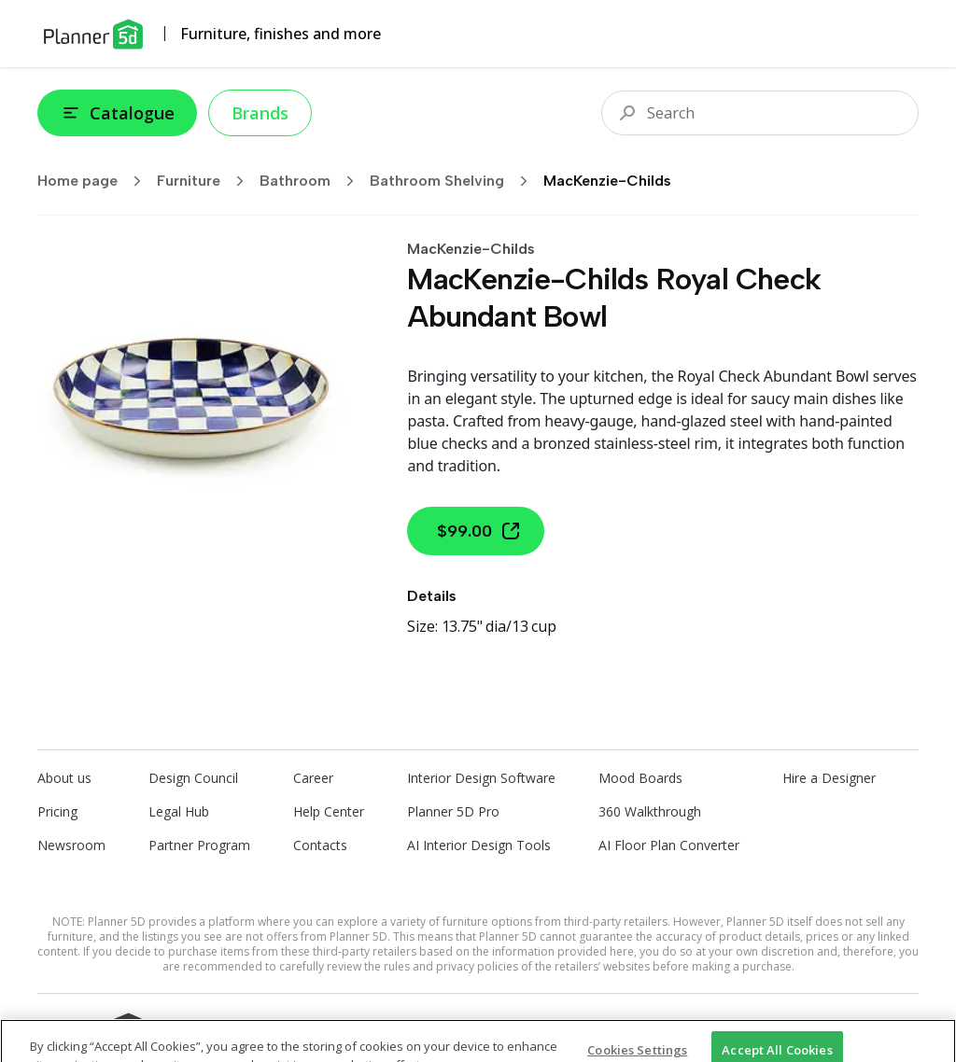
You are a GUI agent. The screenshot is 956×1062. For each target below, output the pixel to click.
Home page (95, 181)
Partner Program (199, 845)
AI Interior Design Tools (479, 845)
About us (64, 778)
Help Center (328, 811)
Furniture (206, 181)
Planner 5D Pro (453, 811)
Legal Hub (178, 811)
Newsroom (71, 845)
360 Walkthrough (649, 811)
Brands (260, 113)
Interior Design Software (481, 778)
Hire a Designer (829, 778)
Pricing (57, 811)
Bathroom (313, 181)
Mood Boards (640, 778)
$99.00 (479, 531)
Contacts (320, 845)
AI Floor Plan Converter (668, 845)
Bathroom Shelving (455, 181)
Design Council (193, 778)
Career (313, 778)
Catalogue (117, 113)
